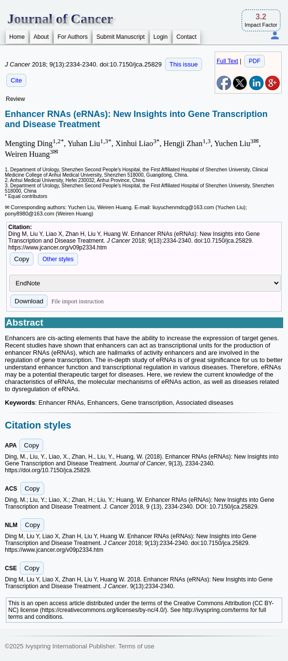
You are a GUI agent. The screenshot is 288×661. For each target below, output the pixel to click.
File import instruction (77, 301)
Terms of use (136, 646)
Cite (16, 80)
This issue (183, 64)
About (41, 36)
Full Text (227, 61)
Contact (186, 36)
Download (29, 301)
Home (17, 36)
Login (160, 36)
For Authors (72, 36)
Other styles (57, 259)
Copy (21, 259)
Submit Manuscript (120, 36)
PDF (254, 61)
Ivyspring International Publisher (70, 646)
